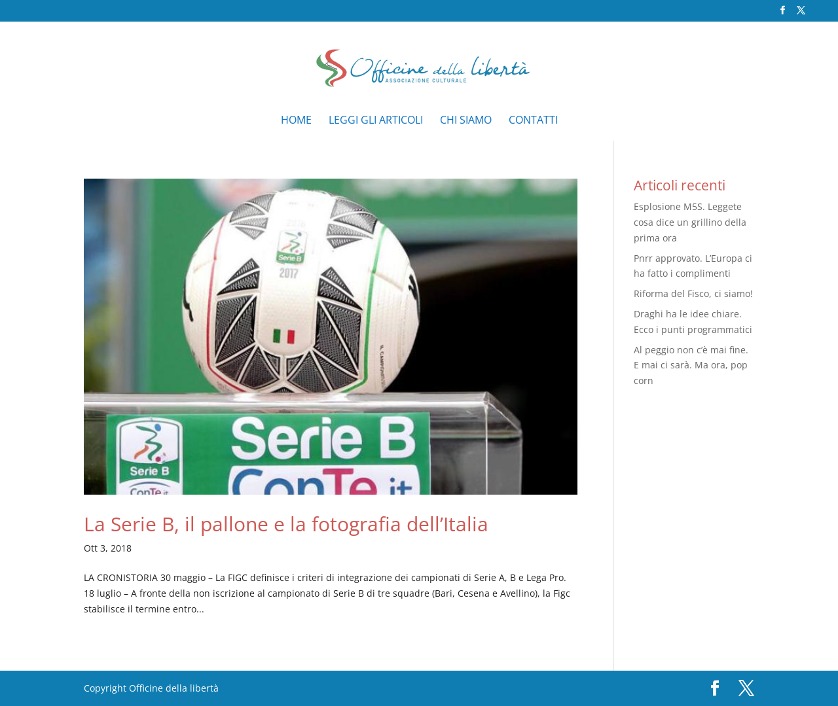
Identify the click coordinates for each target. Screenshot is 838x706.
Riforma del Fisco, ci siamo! (693, 293)
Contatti (533, 121)
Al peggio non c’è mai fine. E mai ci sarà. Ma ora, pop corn (691, 365)
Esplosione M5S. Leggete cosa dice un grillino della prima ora (690, 222)
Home (296, 121)
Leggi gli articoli (376, 121)
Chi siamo (466, 121)
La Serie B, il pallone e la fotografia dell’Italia (286, 523)
